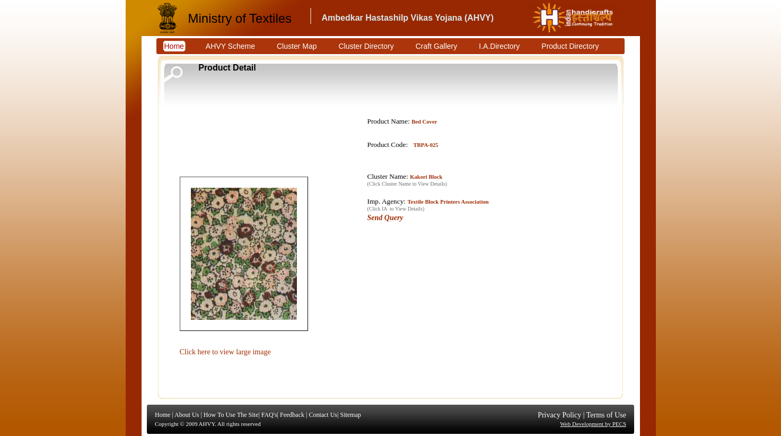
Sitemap (350, 414)
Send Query (385, 218)
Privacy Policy (559, 415)
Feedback (292, 414)
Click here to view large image (225, 352)
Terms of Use (606, 415)
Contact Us (323, 414)
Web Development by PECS (593, 424)
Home (162, 414)
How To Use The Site (231, 414)
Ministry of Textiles (240, 18)
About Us (186, 414)
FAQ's (269, 414)
